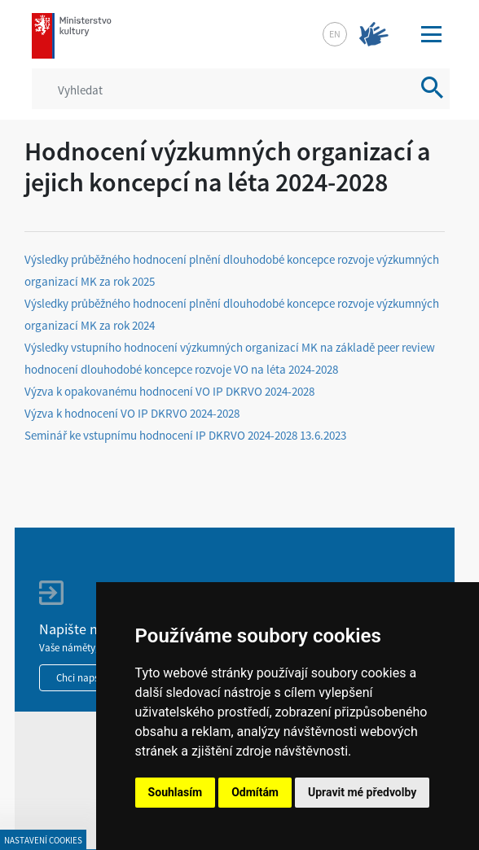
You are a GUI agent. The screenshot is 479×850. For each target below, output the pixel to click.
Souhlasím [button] (175, 792)
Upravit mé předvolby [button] (362, 792)
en (335, 34)
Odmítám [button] (255, 792)
